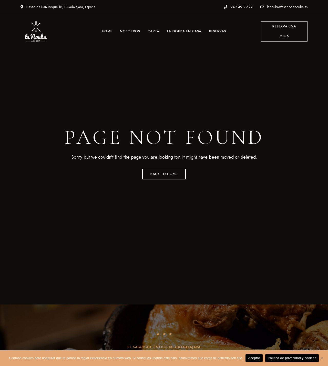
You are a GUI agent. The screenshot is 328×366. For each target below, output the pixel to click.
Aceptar (254, 358)
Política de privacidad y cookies (292, 358)
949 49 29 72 (238, 6)
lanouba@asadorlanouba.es (284, 6)
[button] (284, 31)
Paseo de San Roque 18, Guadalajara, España (57, 6)
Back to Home (164, 173)
